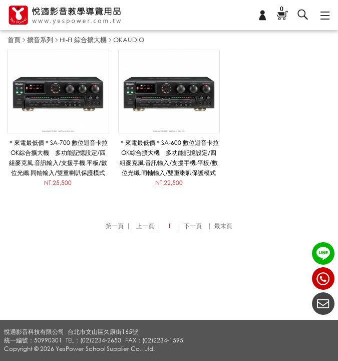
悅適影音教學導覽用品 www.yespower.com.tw (65, 15)
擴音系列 (40, 40)
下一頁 (193, 226)
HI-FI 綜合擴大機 (83, 40)
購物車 (281, 10)
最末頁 (223, 226)
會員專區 (262, 15)
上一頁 (145, 226)
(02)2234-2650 (323, 278)
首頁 (14, 40)
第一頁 (115, 226)
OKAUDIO (128, 40)
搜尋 (303, 15)
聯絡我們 (323, 303)
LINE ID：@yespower (323, 253)
